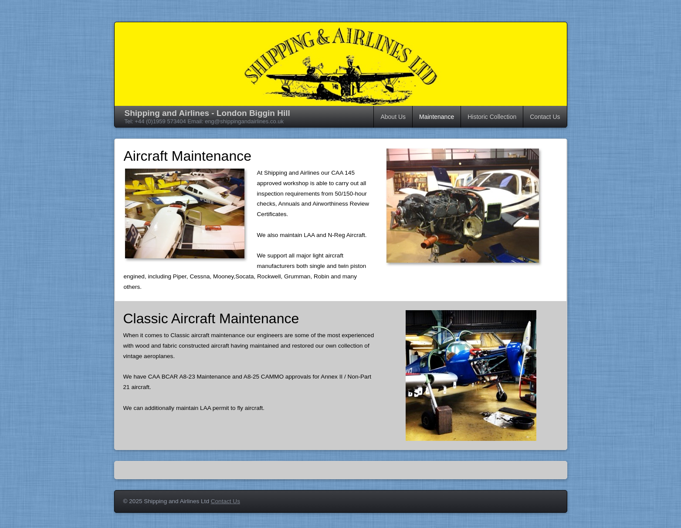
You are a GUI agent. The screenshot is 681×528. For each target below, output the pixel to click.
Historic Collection (492, 116)
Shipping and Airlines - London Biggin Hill (207, 113)
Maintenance (436, 116)
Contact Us (545, 116)
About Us (393, 116)
